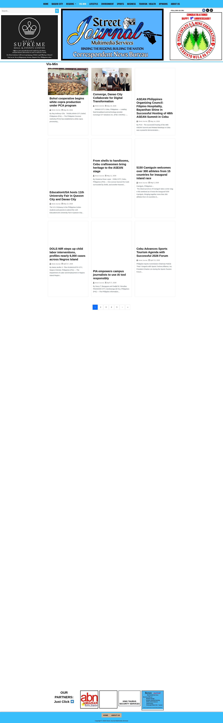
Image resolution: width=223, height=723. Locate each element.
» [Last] (127, 307)
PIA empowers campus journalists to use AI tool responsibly (109, 275)
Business (131, 3)
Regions (71, 3)
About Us (175, 3)
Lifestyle (93, 3)
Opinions (163, 3)
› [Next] (122, 307)
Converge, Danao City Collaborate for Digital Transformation (108, 98)
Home (45, 3)
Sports (120, 3)
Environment (107, 3)
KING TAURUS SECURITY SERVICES (129, 704)
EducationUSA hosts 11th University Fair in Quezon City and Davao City (67, 196)
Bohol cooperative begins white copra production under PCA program (67, 102)
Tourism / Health (147, 3)
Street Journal (56, 110)
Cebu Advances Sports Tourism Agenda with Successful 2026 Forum (152, 252)
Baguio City (57, 3)
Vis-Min (82, 3)
